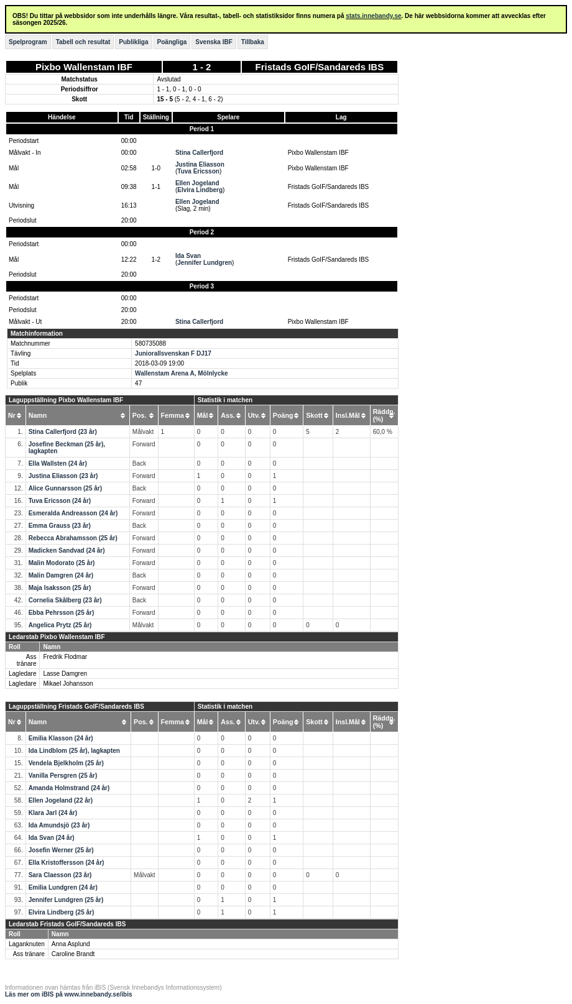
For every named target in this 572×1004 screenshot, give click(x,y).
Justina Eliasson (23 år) (63, 475)
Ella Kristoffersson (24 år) (66, 862)
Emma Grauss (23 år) (60, 525)
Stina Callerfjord (199, 152)
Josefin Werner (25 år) (61, 850)
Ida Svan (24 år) (52, 837)
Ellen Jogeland (197, 183)
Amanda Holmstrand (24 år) (69, 788)
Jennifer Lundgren (204, 262)
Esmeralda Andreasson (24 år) (73, 513)
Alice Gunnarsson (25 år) (65, 488)
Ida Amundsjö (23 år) (59, 825)
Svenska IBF (213, 42)
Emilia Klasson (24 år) (61, 738)
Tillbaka (252, 42)
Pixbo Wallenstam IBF (83, 67)
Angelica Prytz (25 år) (60, 625)
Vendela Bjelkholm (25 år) (66, 763)
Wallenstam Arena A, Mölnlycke (181, 373)
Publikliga (133, 42)
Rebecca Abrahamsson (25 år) (73, 538)
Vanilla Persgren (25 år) (63, 775)
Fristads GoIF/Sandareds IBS (319, 67)
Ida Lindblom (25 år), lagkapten (74, 750)
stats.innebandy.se (373, 15)
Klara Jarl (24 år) (53, 812)
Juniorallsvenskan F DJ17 (173, 353)
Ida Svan (188, 255)
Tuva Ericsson (198, 171)
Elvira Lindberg (200, 190)
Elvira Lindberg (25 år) (62, 912)
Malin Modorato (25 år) (62, 563)
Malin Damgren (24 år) (61, 575)
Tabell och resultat (83, 42)
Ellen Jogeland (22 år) (61, 800)
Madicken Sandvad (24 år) (67, 550)
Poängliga (172, 42)
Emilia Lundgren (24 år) (63, 887)
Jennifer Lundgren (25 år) (66, 899)
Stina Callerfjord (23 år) (63, 431)
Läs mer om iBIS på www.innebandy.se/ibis (68, 994)
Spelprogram (28, 42)
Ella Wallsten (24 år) (58, 463)
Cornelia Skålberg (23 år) (65, 600)
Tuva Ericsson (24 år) (60, 500)
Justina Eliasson (199, 164)
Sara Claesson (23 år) (60, 875)
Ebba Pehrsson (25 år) (62, 612)
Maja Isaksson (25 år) (60, 587)
